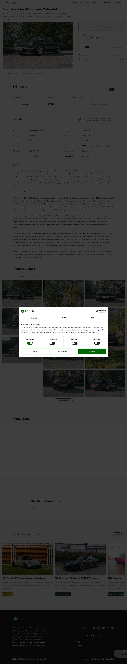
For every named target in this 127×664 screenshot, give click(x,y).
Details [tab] (63, 318)
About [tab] (93, 318)
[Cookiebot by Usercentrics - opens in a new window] (97, 311)
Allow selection (63, 351)
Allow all (92, 351)
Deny (35, 351)
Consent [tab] (34, 318)
